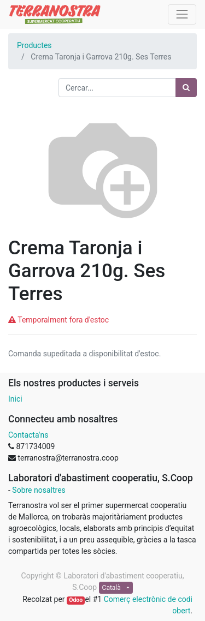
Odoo (76, 600)
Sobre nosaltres (38, 490)
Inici (15, 399)
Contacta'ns (28, 435)
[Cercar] (186, 87)
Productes (34, 45)
